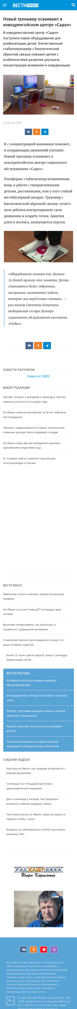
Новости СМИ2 (38, 376)
